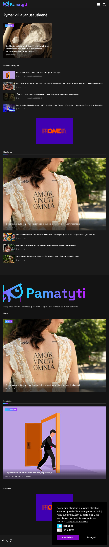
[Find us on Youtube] (11, 540)
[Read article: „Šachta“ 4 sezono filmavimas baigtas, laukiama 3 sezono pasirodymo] (9, 97)
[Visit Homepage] (15, 4)
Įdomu (9, 322)
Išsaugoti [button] (91, 537)
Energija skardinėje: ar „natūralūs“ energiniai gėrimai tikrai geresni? (46, 245)
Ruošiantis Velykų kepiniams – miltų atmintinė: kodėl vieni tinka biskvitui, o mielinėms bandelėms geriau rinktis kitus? (27, 48)
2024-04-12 (21, 87)
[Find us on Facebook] (3, 540)
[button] (59, 525)
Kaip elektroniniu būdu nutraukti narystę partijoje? (38, 72)
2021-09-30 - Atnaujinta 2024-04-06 (29, 76)
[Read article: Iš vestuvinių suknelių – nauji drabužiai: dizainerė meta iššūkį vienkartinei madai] (54, 194)
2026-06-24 (10, 227)
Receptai (10, 26)
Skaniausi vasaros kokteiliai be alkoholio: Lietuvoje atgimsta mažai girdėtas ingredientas (55, 234)
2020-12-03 (10, 55)
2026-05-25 (21, 109)
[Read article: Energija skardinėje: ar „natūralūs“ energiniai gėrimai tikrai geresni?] (9, 248)
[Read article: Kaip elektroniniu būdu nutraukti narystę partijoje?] (9, 75)
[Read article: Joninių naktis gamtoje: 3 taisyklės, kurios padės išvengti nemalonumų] (9, 259)
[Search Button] (104, 4)
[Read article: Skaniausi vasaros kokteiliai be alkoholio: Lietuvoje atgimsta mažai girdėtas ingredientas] (9, 237)
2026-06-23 (21, 260)
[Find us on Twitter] (7, 540)
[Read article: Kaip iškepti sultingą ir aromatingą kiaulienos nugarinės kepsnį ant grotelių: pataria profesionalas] (9, 86)
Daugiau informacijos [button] (77, 521)
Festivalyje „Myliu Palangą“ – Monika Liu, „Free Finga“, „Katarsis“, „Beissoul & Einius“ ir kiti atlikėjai (59, 105)
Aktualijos (11, 409)
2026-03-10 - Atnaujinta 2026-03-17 (29, 98)
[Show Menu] (98, 4)
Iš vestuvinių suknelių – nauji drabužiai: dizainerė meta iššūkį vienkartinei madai (43, 224)
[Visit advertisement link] (54, 131)
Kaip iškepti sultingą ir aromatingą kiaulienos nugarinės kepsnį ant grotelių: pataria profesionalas (59, 83)
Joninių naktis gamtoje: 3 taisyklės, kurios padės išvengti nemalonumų (47, 256)
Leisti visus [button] (67, 537)
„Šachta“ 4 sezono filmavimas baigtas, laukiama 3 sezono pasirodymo (47, 94)
